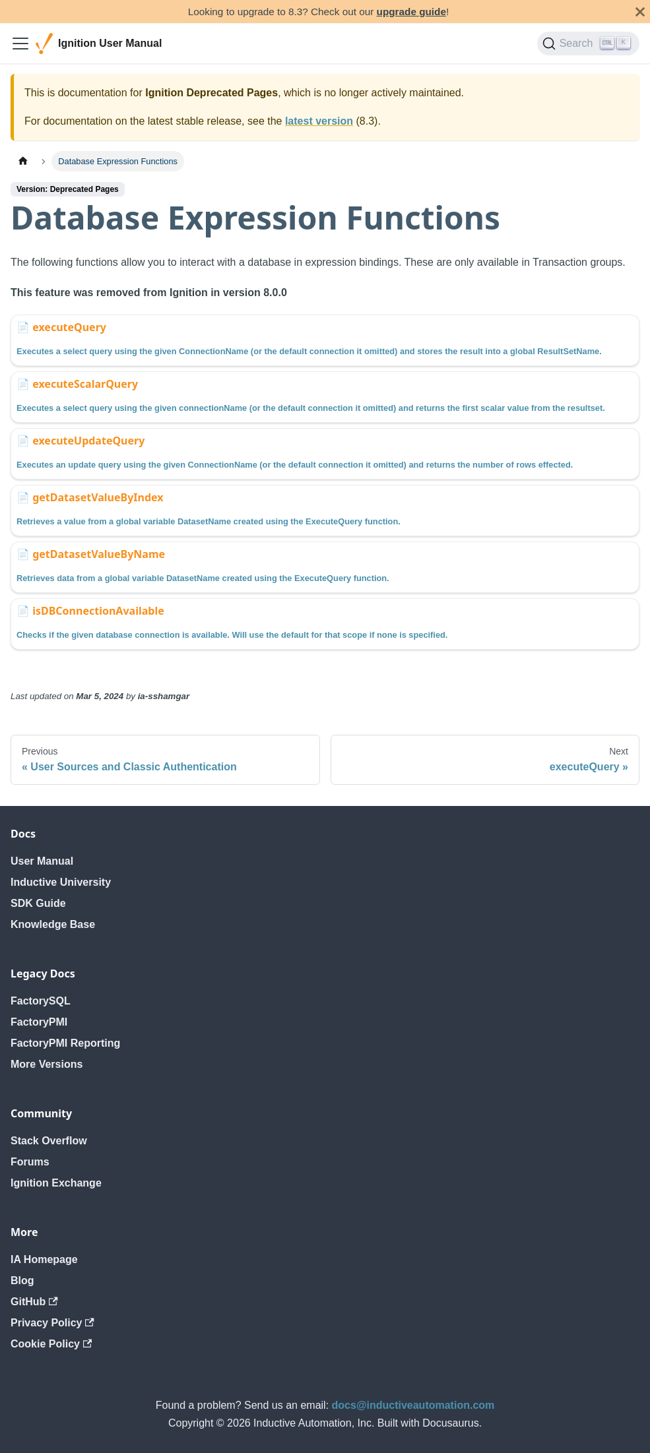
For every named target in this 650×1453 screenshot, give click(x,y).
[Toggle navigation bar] (20, 43)
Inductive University (61, 882)
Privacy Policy (52, 1322)
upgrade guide (411, 11)
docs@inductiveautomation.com (413, 1405)
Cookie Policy (51, 1343)
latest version (319, 121)
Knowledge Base (53, 924)
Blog (22, 1280)
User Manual (42, 861)
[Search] (588, 43)
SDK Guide (38, 903)
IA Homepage (44, 1259)
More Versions (46, 1064)
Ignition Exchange (56, 1183)
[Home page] (23, 161)
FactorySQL (41, 1000)
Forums (30, 1161)
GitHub (34, 1301)
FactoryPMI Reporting (65, 1043)
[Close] (640, 11)
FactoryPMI (39, 1022)
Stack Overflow (49, 1140)
